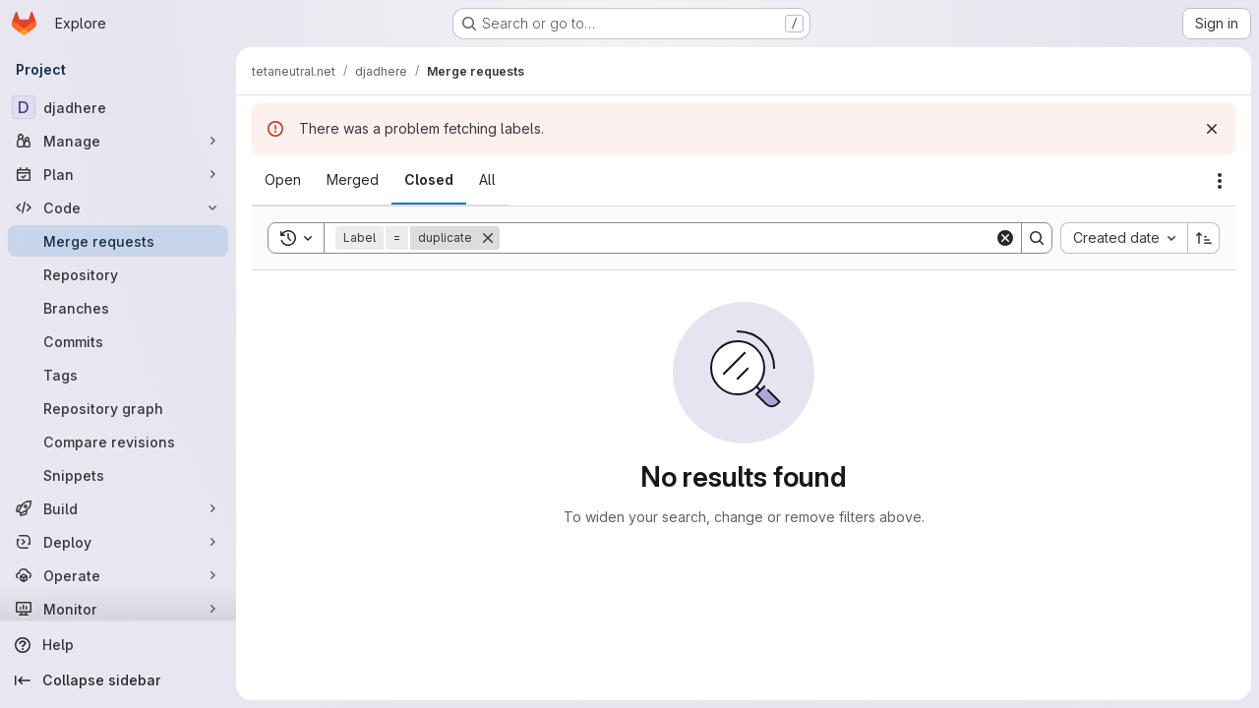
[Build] (118, 508)
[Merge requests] (118, 241)
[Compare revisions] (118, 441)
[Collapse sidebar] (118, 680)
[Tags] (118, 374)
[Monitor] (118, 608)
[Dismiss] (1212, 129)
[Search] (747, 238)
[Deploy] (118, 542)
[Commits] (118, 341)
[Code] (118, 207)
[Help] (118, 645)
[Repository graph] (118, 408)
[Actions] (1219, 181)
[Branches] (118, 308)
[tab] (283, 180)
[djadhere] (118, 107)
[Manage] (118, 140)
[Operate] (118, 575)
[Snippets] (118, 475)
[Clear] (1005, 238)
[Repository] (118, 274)
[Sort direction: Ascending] (1204, 238)
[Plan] (118, 174)
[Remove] (488, 238)
